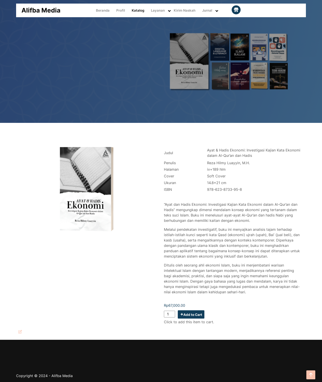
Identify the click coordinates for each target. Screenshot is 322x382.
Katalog (138, 10)
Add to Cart (192, 315)
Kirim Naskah (184, 10)
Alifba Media (40, 10)
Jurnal (207, 10)
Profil (120, 10)
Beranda (103, 10)
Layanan (158, 10)
